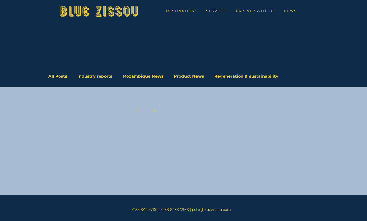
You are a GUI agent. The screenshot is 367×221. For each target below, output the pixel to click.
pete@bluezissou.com (211, 209)
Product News (189, 76)
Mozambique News (143, 76)
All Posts (57, 76)
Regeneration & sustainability (246, 76)
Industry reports (94, 76)
